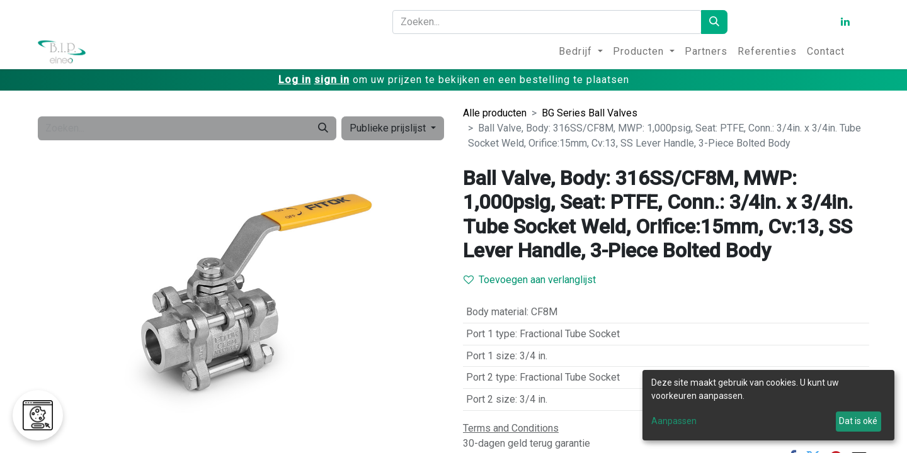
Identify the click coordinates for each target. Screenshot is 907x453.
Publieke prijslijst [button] (389, 128)
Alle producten (495, 113)
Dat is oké (858, 421)
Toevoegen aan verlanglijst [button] (530, 280)
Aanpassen (674, 421)
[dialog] (768, 405)
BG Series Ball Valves (589, 113)
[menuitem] (581, 51)
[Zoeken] (714, 22)
